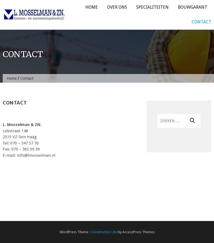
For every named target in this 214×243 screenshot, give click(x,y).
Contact (201, 21)
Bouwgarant (192, 7)
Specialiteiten (152, 7)
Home (91, 7)
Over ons (117, 7)
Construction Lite (104, 232)
